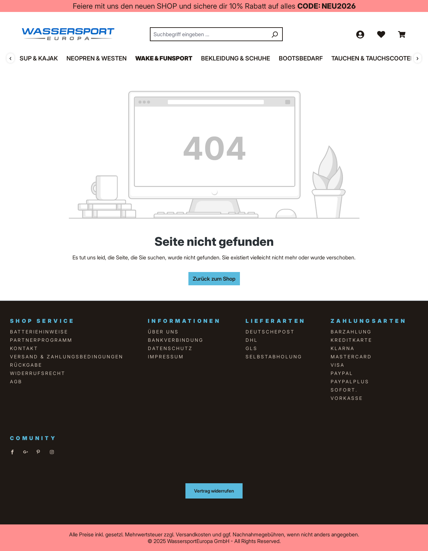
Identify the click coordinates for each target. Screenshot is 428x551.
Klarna (343, 348)
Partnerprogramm (41, 340)
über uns (163, 331)
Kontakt (24, 348)
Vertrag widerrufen (214, 491)
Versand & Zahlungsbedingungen (66, 356)
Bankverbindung (175, 340)
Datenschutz (170, 348)
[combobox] (209, 34)
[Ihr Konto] (360, 34)
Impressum (166, 356)
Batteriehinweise (39, 331)
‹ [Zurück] (10, 58)
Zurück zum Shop (214, 278)
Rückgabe (26, 365)
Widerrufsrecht (37, 373)
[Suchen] (274, 34)
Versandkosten (193, 534)
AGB (16, 381)
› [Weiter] (417, 58)
